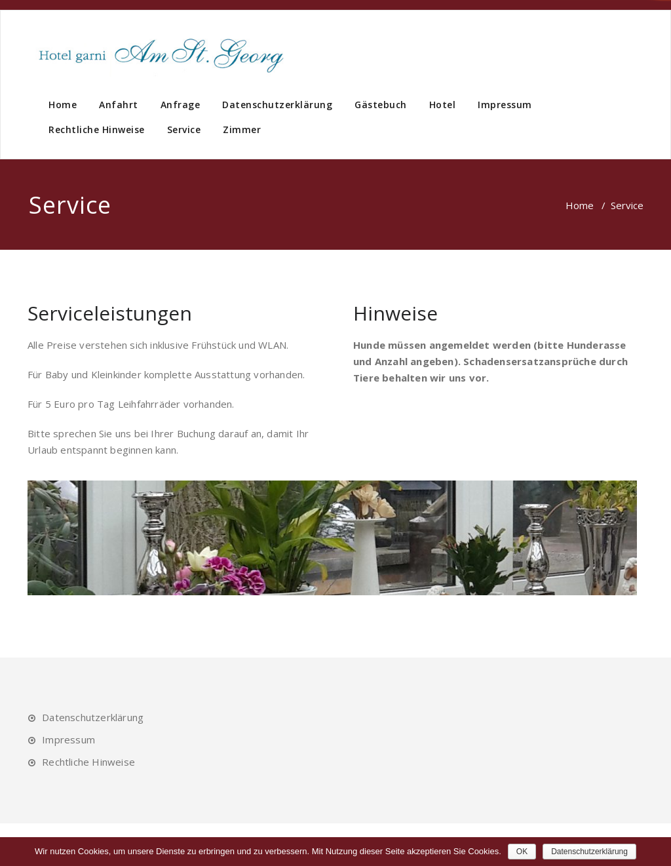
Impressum (505, 104)
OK (521, 851)
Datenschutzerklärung (277, 104)
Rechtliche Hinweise (96, 129)
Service (184, 129)
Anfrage (181, 104)
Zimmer (242, 129)
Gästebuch (381, 104)
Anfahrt (118, 104)
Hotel (442, 104)
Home (62, 104)
